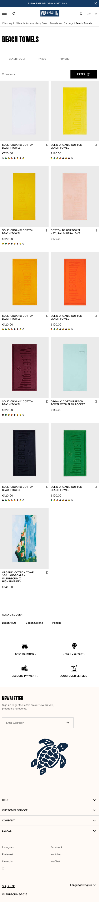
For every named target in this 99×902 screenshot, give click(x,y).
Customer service (49, 810)
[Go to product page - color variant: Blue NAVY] (14, 158)
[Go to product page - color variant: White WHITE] (3, 158)
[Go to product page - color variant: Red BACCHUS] (20, 158)
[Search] (14, 13)
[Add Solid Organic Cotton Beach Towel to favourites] (44, 143)
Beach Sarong (34, 622)
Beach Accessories (28, 23)
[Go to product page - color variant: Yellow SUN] (23, 158)
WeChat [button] (55, 861)
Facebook (57, 847)
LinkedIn (7, 861)
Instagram (8, 847)
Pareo (42, 58)
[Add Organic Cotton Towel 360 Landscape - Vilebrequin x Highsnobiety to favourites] (44, 571)
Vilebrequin (8, 23)
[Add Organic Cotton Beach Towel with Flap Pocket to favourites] (93, 400)
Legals (49, 830)
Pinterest (7, 854)
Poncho (64, 58)
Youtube (56, 854)
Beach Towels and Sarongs (57, 23)
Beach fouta (9, 622)
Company (49, 820)
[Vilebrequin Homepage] (49, 13)
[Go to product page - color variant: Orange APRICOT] (12, 158)
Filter (83, 74)
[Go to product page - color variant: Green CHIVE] (6, 158)
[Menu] (4, 13)
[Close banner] (95, 3)
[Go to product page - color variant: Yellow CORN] (9, 158)
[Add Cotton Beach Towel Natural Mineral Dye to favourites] (93, 229)
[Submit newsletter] (68, 722)
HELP (49, 800)
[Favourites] (81, 13)
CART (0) (92, 13)
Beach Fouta (17, 58)
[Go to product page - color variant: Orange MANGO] (17, 158)
